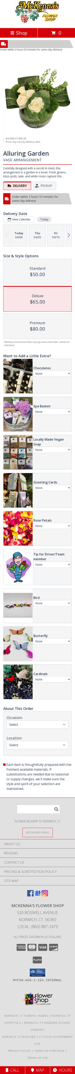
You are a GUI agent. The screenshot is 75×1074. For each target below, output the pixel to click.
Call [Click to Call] (12, 1070)
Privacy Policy (19, 1051)
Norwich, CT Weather (19, 1037)
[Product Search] (38, 809)
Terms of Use (37, 1058)
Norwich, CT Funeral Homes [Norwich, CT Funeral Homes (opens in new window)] (26, 1015)
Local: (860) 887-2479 (37, 926)
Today (44, 219)
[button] (37, 973)
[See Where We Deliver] (37, 832)
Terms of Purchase (49, 1051)
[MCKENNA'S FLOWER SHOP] (37, 22)
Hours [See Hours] (62, 1070)
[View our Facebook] (30, 895)
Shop (18, 32)
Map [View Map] (37, 1070)
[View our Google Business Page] (37, 895)
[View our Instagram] (45, 895)
